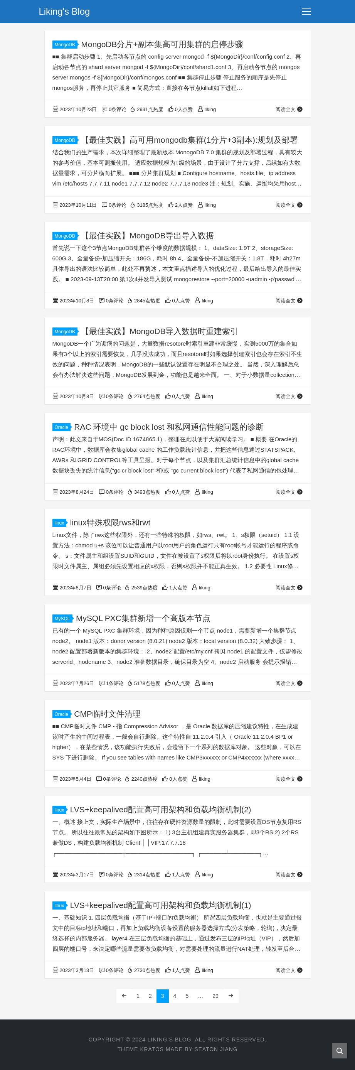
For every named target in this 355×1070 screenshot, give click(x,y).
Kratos (151, 1049)
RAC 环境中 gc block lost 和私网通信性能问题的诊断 (169, 426)
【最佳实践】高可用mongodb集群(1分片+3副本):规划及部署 (189, 139)
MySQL (63, 618)
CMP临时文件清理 (107, 713)
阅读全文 (289, 109)
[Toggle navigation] (306, 11)
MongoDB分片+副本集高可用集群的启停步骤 (162, 44)
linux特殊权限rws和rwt (110, 522)
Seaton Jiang (216, 1049)
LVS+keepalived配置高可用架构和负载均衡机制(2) (160, 809)
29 (215, 996)
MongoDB (66, 44)
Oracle (63, 427)
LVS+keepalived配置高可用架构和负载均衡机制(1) (160, 905)
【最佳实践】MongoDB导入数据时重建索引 (159, 331)
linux (61, 523)
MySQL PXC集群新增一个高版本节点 (143, 618)
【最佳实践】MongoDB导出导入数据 (147, 235)
